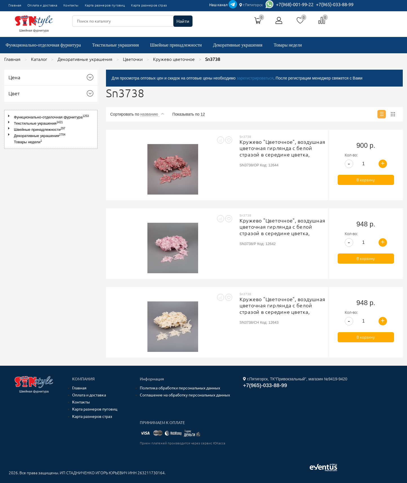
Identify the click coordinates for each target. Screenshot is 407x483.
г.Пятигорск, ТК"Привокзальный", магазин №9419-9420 (295, 379)
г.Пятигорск (251, 5)
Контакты (70, 5)
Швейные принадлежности (176, 45)
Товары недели (288, 45)
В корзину (366, 180)
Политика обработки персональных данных (180, 388)
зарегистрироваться (255, 78)
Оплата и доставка (42, 5)
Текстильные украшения (115, 45)
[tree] (51, 129)
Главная (14, 5)
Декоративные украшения (237, 45)
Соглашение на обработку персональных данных (185, 395)
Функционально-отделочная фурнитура (43, 45)
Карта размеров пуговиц (105, 5)
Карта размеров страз (149, 5)
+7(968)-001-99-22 (294, 4)
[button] (10, 116)
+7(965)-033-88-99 (334, 4)
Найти (182, 21)
